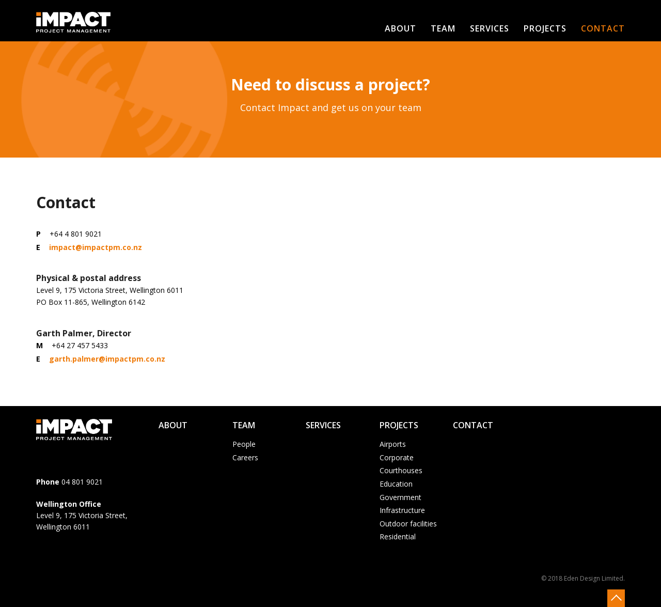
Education (396, 484)
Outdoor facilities (408, 523)
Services (489, 28)
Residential (398, 536)
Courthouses (401, 470)
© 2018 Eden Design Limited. (583, 578)
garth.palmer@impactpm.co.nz (107, 359)
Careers (245, 457)
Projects (545, 28)
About (400, 28)
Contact (603, 28)
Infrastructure (402, 510)
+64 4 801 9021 (76, 234)
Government (400, 497)
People (244, 444)
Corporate (397, 457)
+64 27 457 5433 (80, 345)
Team (443, 28)
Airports (393, 444)
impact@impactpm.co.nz (95, 247)
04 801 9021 (82, 482)
